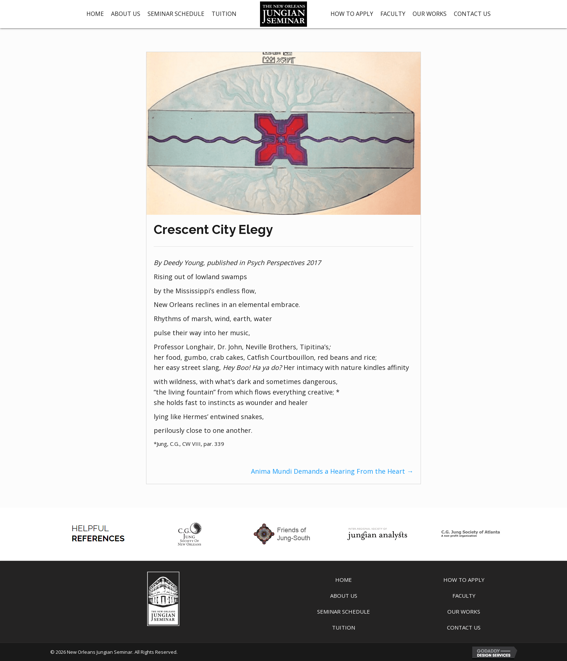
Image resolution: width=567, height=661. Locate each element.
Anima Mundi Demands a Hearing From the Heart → (332, 471)
